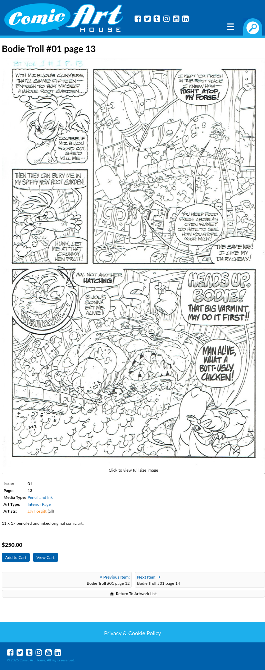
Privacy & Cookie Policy (132, 633)
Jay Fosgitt (37, 511)
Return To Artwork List (136, 593)
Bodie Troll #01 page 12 (108, 580)
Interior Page (39, 504)
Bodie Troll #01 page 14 (158, 580)
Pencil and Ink (40, 497)
